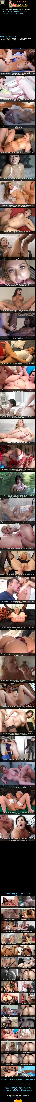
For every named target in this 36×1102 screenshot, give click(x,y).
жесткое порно (11, 39)
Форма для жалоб (24, 1095)
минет (3, 39)
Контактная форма (12, 1095)
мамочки (7, 38)
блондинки (15, 38)
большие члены (26, 38)
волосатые (22, 39)
